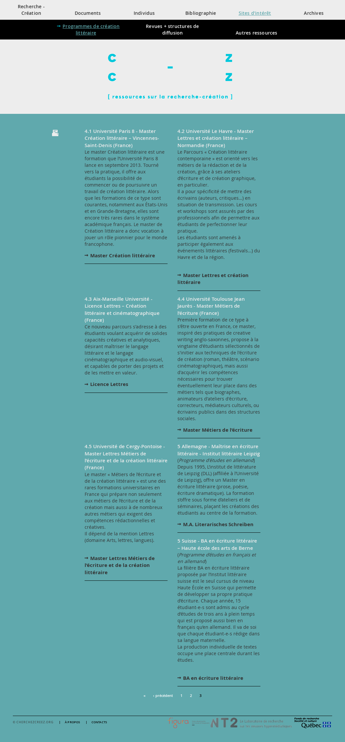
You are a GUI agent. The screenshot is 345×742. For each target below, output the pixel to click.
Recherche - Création (31, 9)
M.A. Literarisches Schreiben (218, 524)
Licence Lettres (109, 384)
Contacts (99, 722)
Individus (144, 13)
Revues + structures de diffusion (172, 29)
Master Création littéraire (122, 255)
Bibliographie (200, 13)
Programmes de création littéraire (91, 29)
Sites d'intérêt (255, 13)
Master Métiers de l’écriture (217, 429)
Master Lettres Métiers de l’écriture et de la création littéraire (120, 565)
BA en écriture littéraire (213, 678)
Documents (88, 13)
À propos (72, 722)
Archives (314, 13)
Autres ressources (256, 33)
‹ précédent (163, 695)
